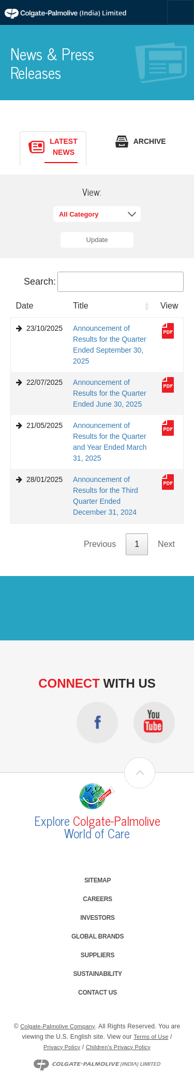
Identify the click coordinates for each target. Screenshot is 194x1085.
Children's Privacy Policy (118, 1047)
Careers (97, 899)
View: (91, 192)
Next (166, 544)
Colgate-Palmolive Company (57, 1026)
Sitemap (97, 880)
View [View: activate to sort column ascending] (169, 305)
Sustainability (97, 973)
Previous (100, 544)
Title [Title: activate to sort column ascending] (80, 305)
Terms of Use (150, 1037)
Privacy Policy (61, 1047)
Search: (104, 281)
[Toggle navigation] (180, 12)
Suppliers (97, 955)
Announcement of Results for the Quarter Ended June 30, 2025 (109, 393)
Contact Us (97, 992)
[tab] (53, 148)
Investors (97, 917)
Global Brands (97, 936)
